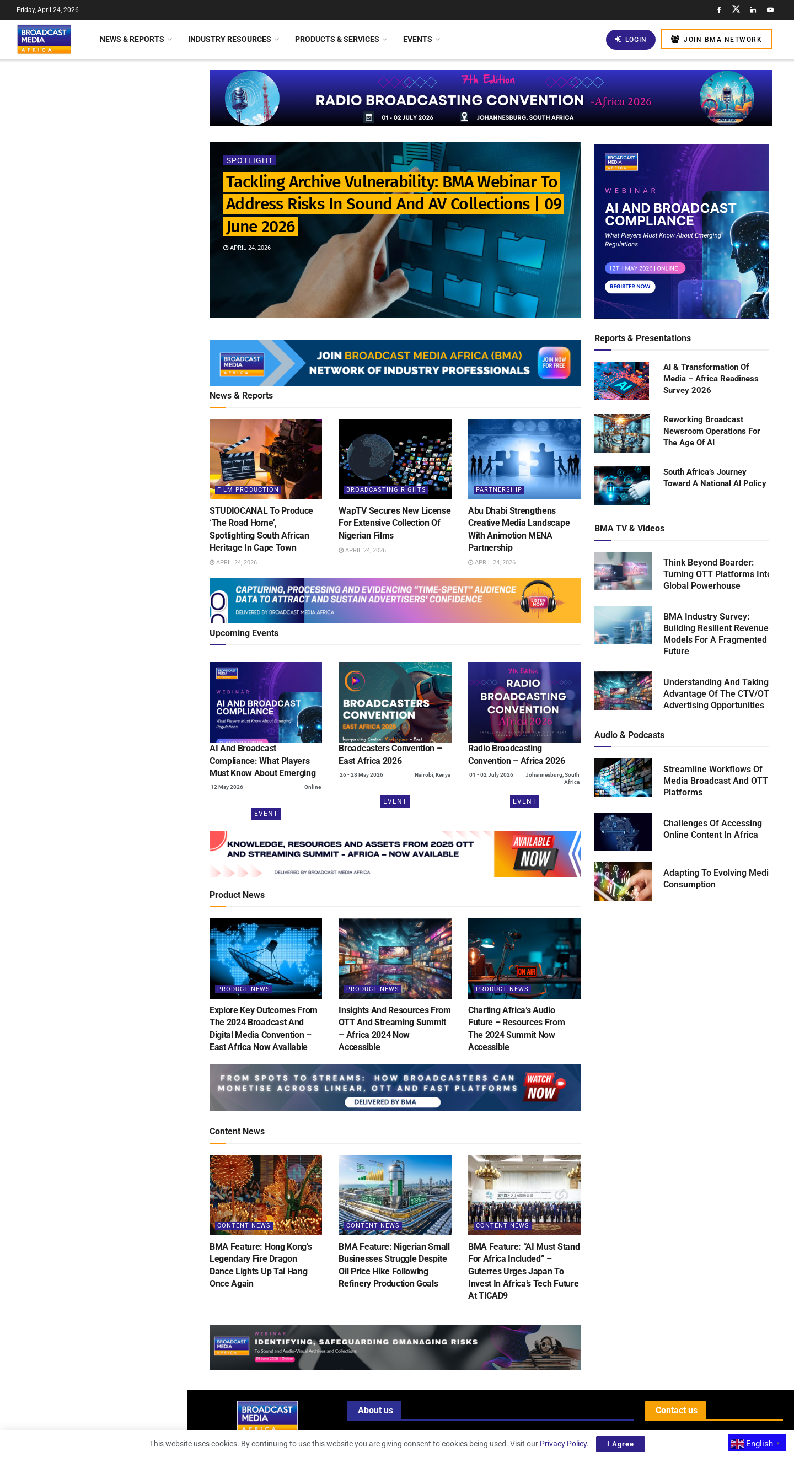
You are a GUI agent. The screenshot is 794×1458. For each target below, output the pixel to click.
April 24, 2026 (247, 247)
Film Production (248, 489)
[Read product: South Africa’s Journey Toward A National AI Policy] (622, 486)
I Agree (620, 1444)
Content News (244, 1225)
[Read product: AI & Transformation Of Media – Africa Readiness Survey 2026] (622, 381)
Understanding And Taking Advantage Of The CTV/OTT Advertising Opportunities (719, 694)
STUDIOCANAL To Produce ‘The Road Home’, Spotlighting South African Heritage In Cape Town (112, 184)
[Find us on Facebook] (719, 10)
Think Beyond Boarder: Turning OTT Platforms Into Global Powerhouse (717, 574)
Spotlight (250, 160)
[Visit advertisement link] (93, 426)
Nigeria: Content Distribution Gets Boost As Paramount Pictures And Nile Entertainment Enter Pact (116, 859)
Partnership (499, 489)
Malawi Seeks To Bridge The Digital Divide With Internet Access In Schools (116, 652)
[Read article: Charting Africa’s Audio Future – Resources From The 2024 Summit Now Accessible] (524, 958)
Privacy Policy (563, 1443)
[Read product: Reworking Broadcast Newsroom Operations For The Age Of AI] (622, 434)
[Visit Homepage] (44, 39)
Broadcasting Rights (386, 489)
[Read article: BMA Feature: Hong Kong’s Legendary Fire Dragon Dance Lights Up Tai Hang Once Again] (266, 1195)
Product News (243, 989)
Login (631, 39)
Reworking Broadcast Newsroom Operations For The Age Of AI (711, 431)
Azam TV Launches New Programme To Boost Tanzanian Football (113, 532)
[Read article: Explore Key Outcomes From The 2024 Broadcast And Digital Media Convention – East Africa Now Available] (266, 958)
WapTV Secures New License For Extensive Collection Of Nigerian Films (113, 246)
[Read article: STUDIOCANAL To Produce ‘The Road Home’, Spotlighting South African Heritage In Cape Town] (266, 459)
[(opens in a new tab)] (266, 702)
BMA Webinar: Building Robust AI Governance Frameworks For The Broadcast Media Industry (114, 469)
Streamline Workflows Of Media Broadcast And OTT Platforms (715, 781)
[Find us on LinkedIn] (753, 10)
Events (417, 39)
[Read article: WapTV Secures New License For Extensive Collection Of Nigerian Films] (395, 459)
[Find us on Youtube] (770, 10)
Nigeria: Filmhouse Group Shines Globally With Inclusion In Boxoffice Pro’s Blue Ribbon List (117, 715)
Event (266, 813)
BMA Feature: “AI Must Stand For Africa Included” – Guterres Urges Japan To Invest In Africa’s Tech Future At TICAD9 (524, 1271)
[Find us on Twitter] (736, 10)
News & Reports (132, 39)
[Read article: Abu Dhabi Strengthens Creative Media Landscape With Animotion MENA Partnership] (524, 459)
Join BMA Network (716, 39)
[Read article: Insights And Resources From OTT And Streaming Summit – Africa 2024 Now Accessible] (395, 958)
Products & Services (337, 39)
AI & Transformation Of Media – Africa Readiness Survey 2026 (711, 378)
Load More (93, 917)
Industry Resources (229, 39)
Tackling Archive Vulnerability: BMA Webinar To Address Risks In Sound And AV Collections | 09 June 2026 (88, 112)
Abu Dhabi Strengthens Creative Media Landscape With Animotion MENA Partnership (115, 308)
